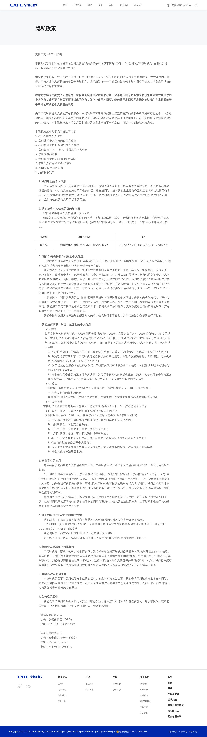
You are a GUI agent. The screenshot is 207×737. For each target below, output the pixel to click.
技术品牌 (117, 683)
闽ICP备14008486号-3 (105, 731)
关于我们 (124, 4)
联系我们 (138, 4)
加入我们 (144, 712)
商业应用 (62, 689)
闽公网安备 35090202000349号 (131, 731)
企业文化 (144, 683)
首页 (65, 4)
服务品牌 (117, 689)
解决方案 (77, 4)
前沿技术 (89, 689)
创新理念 (89, 683)
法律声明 (183, 731)
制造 (170, 682)
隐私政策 (173, 731)
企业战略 (144, 689)
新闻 (101, 4)
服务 (170, 688)
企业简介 (144, 695)
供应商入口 (173, 711)
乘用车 (61, 683)
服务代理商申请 (176, 705)
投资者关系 (173, 694)
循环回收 (62, 701)
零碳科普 (144, 706)
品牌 (111, 4)
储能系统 (62, 695)
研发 (90, 4)
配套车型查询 (174, 716)
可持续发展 (145, 701)
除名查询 (193, 731)
